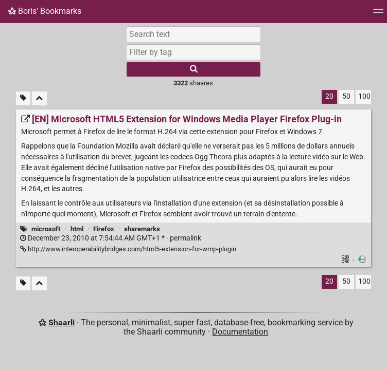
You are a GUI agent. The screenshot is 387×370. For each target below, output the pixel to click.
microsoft (45, 229)
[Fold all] (39, 98)
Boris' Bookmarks (44, 11)
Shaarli (61, 322)
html (77, 229)
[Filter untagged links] (23, 98)
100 (364, 96)
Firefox (103, 229)
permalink (110, 238)
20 (329, 96)
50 (346, 96)
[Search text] (193, 34)
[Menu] (378, 14)
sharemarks (142, 229)
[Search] (193, 69)
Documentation (240, 332)
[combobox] (193, 52)
